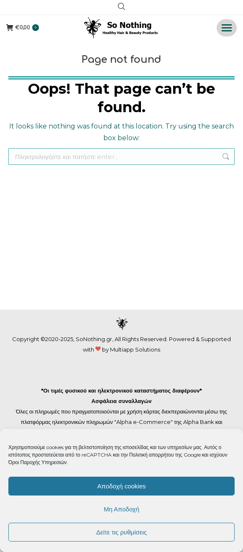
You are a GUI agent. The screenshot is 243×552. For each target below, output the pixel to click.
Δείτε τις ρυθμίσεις (121, 532)
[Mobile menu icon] (227, 27)
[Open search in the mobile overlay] (121, 7)
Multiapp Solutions (135, 349)
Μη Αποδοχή (121, 509)
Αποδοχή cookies (121, 486)
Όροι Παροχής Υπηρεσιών (37, 462)
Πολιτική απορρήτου (152, 455)
